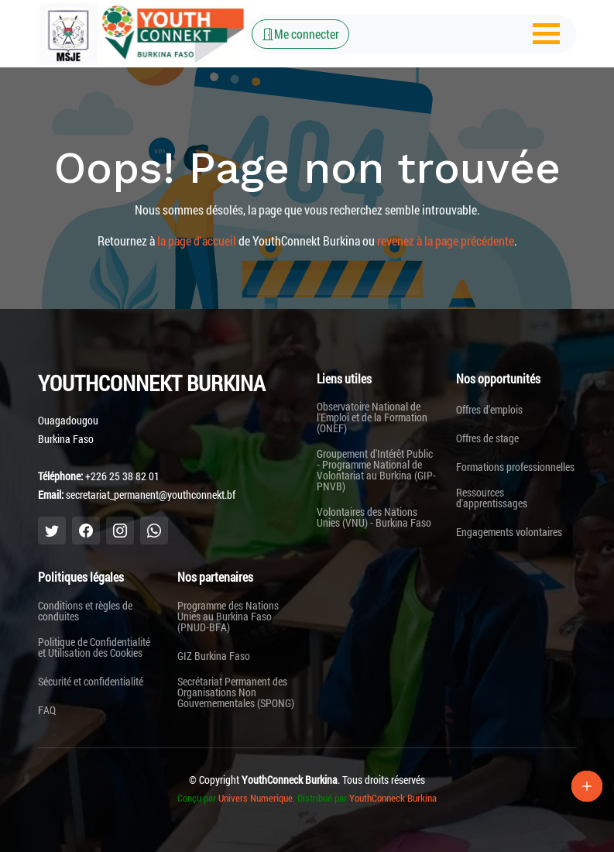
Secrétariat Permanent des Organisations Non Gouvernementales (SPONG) (235, 692)
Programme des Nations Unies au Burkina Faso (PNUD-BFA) (228, 616)
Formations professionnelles (515, 467)
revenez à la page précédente (445, 240)
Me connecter (300, 34)
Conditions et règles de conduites (85, 611)
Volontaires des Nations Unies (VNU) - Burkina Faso (374, 517)
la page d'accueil (196, 240)
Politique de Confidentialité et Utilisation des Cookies (94, 647)
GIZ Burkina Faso (213, 656)
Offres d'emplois (489, 409)
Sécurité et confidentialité (90, 681)
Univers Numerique (255, 798)
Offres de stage (487, 438)
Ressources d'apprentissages (491, 498)
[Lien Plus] (586, 786)
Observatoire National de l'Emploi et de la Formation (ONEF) (372, 417)
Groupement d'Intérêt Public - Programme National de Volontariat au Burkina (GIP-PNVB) (376, 470)
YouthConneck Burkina (393, 798)
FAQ (47, 710)
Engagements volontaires (509, 532)
